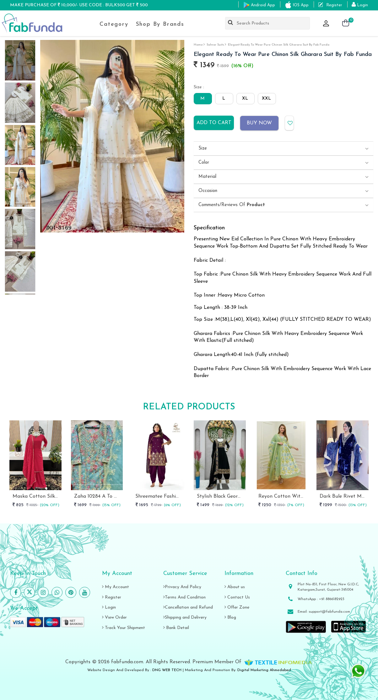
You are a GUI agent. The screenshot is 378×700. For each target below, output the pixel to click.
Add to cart (214, 122)
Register (111, 597)
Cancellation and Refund (188, 607)
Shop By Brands (160, 24)
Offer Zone (236, 607)
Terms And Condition (184, 597)
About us (234, 587)
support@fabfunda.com (329, 612)
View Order (114, 617)
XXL (266, 98)
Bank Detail (176, 628)
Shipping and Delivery (185, 617)
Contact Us (237, 597)
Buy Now (259, 123)
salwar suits (215, 44)
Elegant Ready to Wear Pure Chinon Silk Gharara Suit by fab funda (278, 44)
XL (245, 98)
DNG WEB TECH (166, 670)
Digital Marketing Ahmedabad (264, 670)
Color (203, 162)
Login (109, 607)
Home (198, 44)
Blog (230, 617)
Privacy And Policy (182, 587)
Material (207, 176)
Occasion (207, 191)
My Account (115, 587)
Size (202, 148)
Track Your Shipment (123, 628)
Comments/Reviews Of (231, 205)
